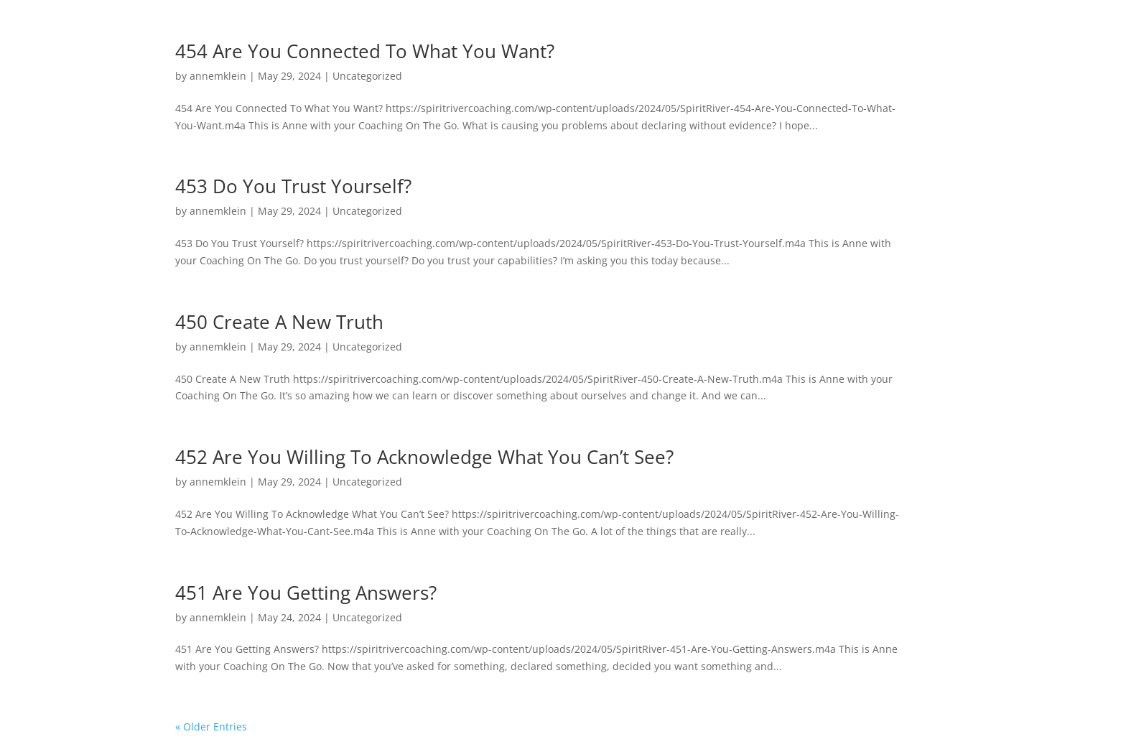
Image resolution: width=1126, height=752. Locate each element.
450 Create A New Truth (279, 322)
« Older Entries (211, 726)
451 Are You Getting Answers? (306, 592)
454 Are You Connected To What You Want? (364, 51)
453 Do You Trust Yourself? (293, 186)
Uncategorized (367, 76)
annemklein (218, 76)
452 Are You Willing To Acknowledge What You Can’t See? (424, 457)
